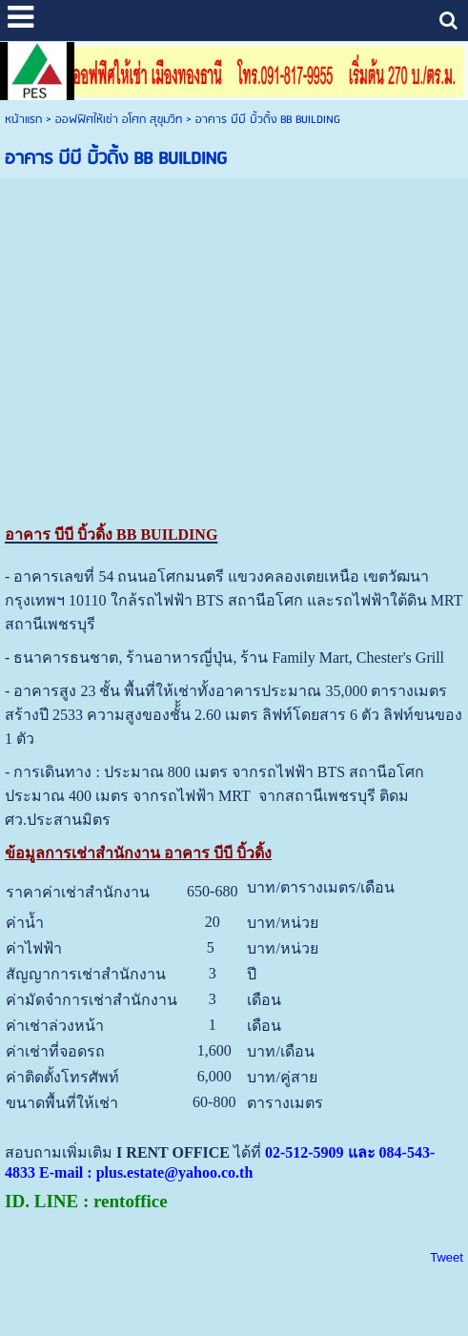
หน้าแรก (23, 120)
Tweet (446, 1257)
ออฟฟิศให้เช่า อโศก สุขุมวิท (118, 120)
